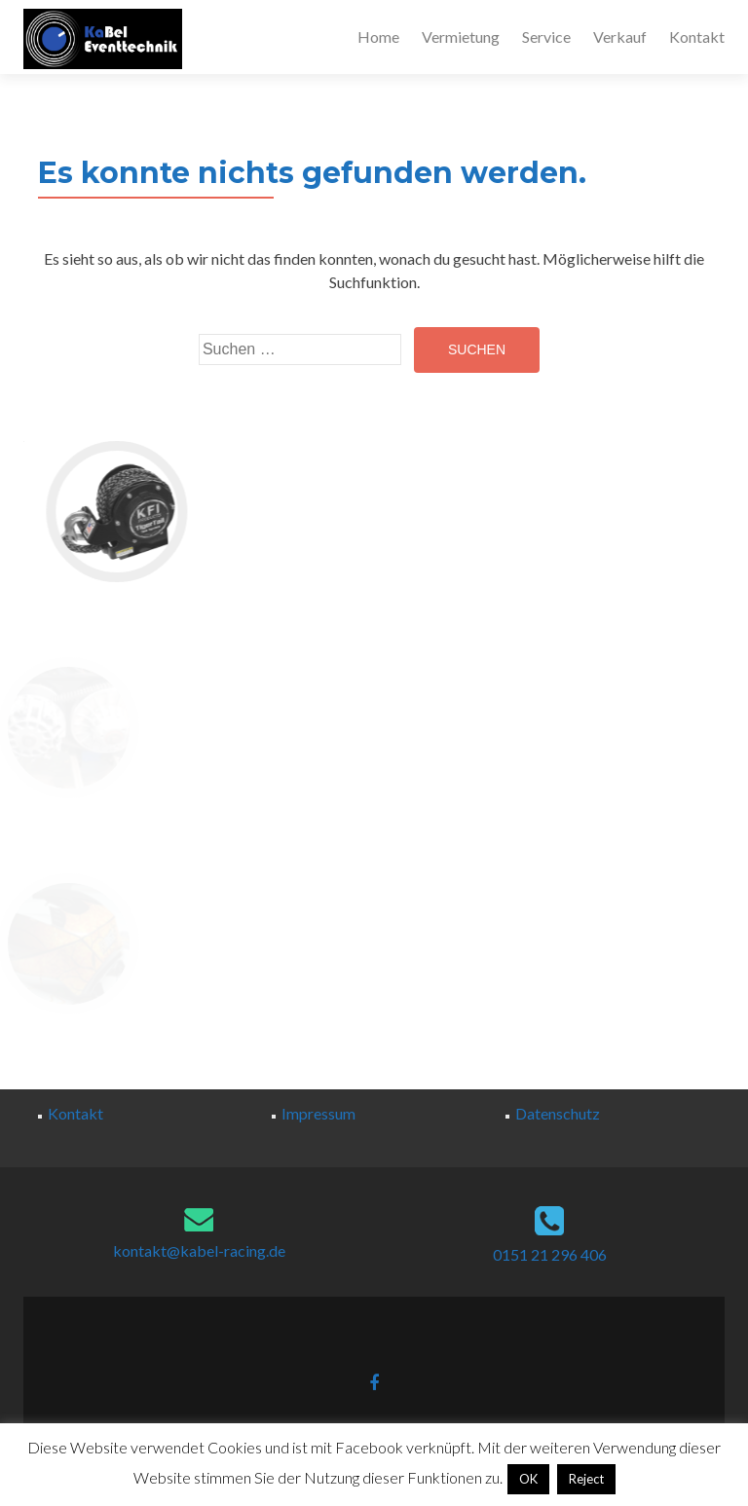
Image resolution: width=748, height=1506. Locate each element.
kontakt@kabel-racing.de (199, 1250)
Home (378, 36)
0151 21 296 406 (550, 1254)
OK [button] (528, 1479)
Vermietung (461, 36)
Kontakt (697, 36)
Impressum (318, 1113)
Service (546, 36)
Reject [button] (586, 1479)
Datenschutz (557, 1113)
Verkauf (620, 36)
